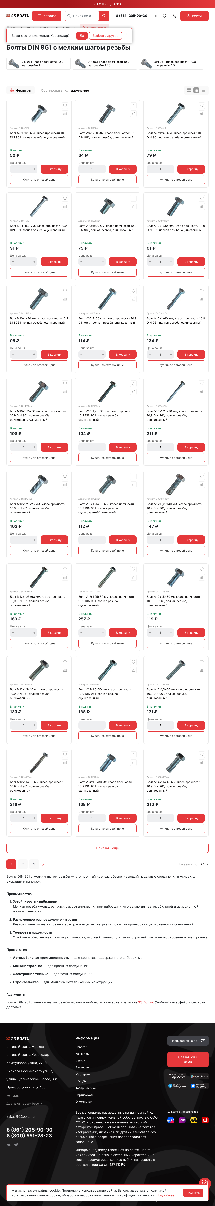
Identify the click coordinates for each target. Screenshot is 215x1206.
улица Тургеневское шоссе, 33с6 (33, 1079)
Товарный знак (86, 1088)
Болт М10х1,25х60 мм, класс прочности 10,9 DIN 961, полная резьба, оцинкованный (106, 415)
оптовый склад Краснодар (27, 1055)
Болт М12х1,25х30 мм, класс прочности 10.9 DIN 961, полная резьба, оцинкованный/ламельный (106, 508)
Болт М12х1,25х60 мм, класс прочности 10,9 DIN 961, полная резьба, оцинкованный (37, 601)
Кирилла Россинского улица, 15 (31, 1071)
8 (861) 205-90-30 (131, 16)
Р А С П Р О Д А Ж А (107, 4)
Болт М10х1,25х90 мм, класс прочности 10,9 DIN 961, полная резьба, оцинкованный (174, 415)
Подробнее (165, 1195)
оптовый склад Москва (25, 1046)
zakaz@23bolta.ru (20, 1116)
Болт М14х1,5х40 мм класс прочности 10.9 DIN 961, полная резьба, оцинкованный (173, 786)
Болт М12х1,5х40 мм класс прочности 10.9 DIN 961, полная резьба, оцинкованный (36, 694)
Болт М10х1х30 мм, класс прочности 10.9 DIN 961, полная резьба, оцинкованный (176, 228)
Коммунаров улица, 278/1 (26, 1063)
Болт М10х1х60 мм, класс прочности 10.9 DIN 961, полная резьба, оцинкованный (176, 320)
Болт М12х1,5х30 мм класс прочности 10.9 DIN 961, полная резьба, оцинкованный (173, 601)
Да (82, 36)
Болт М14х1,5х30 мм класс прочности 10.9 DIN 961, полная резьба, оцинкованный (105, 786)
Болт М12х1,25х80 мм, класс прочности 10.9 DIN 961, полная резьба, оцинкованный (106, 601)
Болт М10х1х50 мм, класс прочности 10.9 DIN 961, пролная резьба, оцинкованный (107, 320)
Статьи (80, 1060)
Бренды (81, 1081)
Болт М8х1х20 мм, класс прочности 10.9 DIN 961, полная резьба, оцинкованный (38, 135)
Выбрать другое (105, 36)
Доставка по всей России (24, 1103)
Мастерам (83, 1074)
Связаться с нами (188, 1059)
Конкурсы (82, 1053)
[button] (20, 90)
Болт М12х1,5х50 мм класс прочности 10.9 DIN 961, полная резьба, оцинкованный (104, 694)
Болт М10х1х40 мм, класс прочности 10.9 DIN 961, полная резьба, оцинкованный (39, 320)
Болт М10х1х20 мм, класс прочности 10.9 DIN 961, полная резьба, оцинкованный (107, 228)
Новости (81, 1047)
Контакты (12, 1095)
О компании (84, 1101)
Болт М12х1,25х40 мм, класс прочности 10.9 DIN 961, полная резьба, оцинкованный (174, 508)
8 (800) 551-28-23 (29, 1136)
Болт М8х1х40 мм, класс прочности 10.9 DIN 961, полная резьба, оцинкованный (175, 135)
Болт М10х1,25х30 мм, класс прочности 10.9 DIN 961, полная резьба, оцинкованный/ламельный (38, 415)
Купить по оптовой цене (39, 179)
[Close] (127, 34)
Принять (193, 1193)
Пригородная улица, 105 (26, 1087)
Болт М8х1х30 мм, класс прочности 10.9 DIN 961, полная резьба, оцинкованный (106, 135)
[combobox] (82, 16)
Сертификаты (85, 1095)
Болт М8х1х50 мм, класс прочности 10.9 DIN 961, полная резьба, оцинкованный (38, 228)
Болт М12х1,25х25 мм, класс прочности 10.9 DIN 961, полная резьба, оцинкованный (37, 508)
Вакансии (82, 1067)
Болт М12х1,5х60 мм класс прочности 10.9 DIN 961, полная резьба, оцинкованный (173, 694)
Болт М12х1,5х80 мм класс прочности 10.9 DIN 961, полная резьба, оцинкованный (36, 786)
